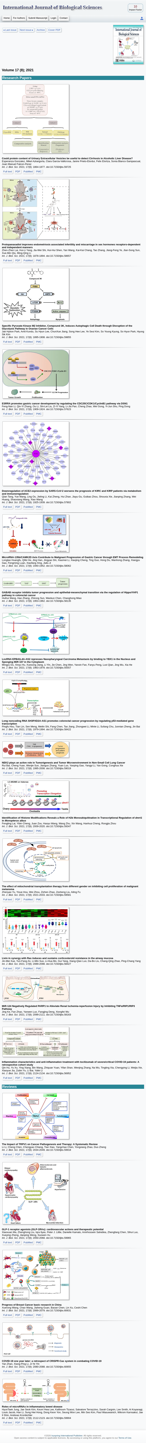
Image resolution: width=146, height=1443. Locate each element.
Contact (63, 18)
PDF (17, 171)
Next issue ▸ (26, 30)
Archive (41, 30)
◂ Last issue (9, 30)
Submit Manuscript (37, 18)
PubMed (28, 171)
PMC (39, 171)
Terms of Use (124, 1438)
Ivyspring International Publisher (67, 1435)
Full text (7, 171)
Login (53, 18)
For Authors (19, 18)
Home (7, 18)
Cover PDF (54, 30)
